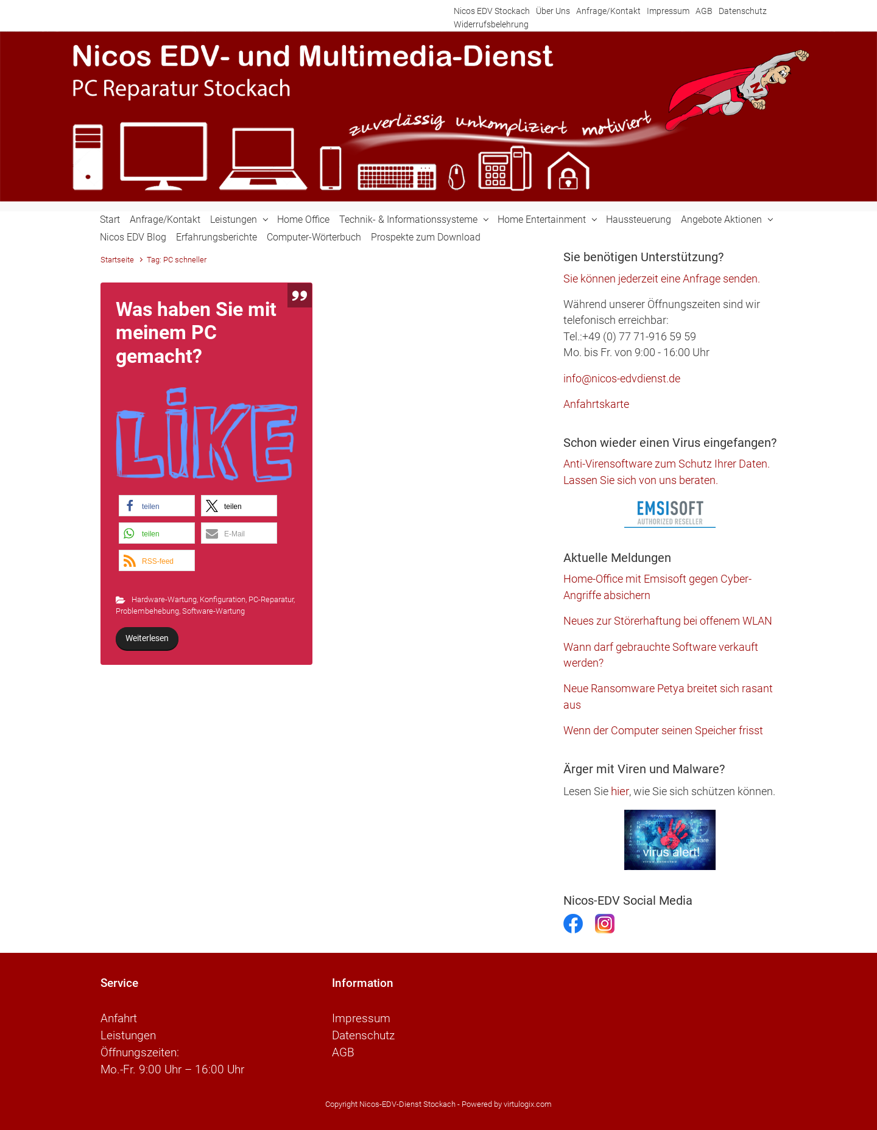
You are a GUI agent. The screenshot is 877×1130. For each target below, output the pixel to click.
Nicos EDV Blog (133, 237)
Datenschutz (743, 11)
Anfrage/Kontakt (608, 11)
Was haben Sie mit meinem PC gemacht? (196, 333)
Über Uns (553, 11)
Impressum (668, 11)
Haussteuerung (638, 219)
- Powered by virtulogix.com (504, 1104)
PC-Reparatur (271, 599)
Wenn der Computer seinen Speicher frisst (663, 731)
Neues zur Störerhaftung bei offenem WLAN (667, 621)
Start (110, 219)
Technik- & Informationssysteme (408, 219)
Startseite (117, 259)
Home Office (303, 219)
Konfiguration (222, 599)
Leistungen (233, 219)
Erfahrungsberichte (216, 237)
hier (620, 791)
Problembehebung (147, 611)
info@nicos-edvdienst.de (621, 379)
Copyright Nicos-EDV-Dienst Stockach (390, 1104)
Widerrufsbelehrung (491, 24)
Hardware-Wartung (164, 599)
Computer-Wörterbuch (314, 237)
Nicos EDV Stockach (492, 11)
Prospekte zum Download (426, 237)
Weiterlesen (147, 638)
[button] (157, 505)
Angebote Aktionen (721, 219)
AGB (704, 11)
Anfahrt (118, 1018)
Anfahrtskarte (596, 404)
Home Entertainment (542, 219)
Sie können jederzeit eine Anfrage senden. (661, 279)
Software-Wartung (213, 611)
